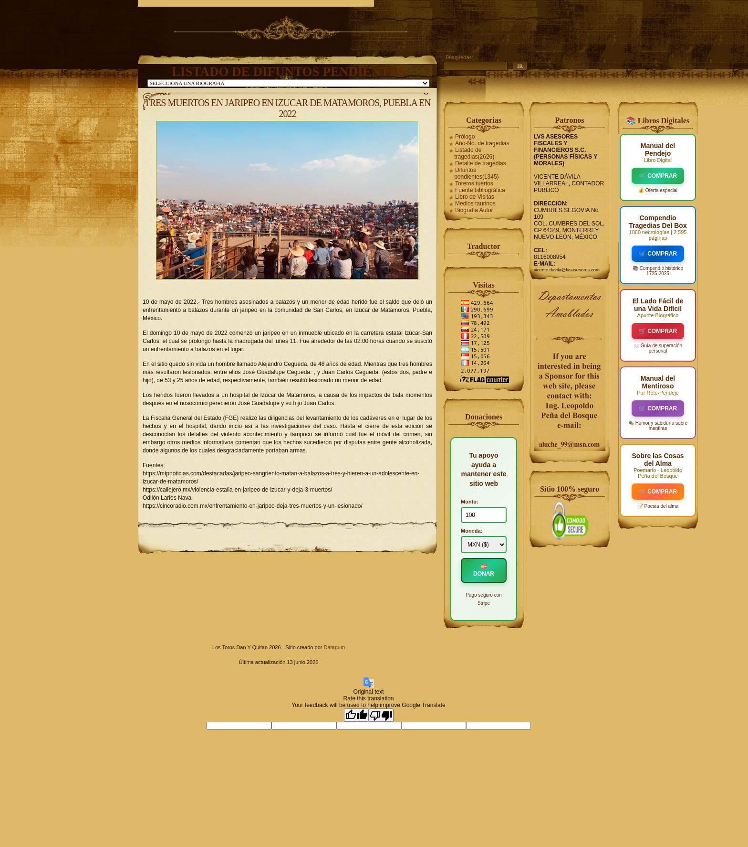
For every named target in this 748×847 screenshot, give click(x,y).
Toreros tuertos (474, 183)
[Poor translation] (381, 715)
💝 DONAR (483, 570)
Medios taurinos (475, 203)
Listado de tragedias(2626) (474, 153)
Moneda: (471, 531)
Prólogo (465, 136)
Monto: (469, 501)
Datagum (334, 647)
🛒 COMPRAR (658, 175)
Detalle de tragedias (480, 163)
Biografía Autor (474, 210)
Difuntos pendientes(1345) (476, 173)
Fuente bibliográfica (480, 190)
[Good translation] (356, 715)
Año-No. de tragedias (482, 143)
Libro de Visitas (474, 196)
